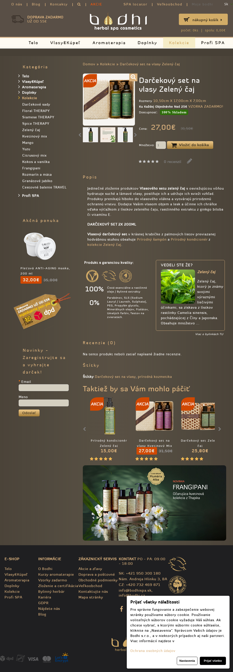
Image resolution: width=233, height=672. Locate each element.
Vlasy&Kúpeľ (65, 42)
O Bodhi (45, 568)
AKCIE (96, 4)
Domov (89, 64)
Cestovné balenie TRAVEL (44, 187)
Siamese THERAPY (38, 117)
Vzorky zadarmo (52, 580)
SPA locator (135, 4)
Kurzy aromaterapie (56, 574)
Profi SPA (213, 42)
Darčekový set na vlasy (115, 376)
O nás (16, 4)
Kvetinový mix (34, 136)
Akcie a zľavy (90, 568)
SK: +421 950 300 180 (140, 573)
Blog (36, 4)
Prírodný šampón (152, 239)
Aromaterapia (109, 42)
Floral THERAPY (36, 111)
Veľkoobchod (169, 4)
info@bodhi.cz (132, 595)
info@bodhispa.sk (135, 590)
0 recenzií (172, 162)
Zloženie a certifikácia (58, 585)
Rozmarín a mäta (37, 174)
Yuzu (26, 149)
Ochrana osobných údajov (152, 651)
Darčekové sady (36, 104)
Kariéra (44, 597)
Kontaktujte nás (93, 591)
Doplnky (147, 42)
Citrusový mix (34, 155)
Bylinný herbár (51, 591)
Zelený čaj (31, 130)
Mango (28, 142)
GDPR (43, 603)
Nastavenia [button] (187, 660)
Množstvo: (152, 145)
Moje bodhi (202, 4)
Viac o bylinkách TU (209, 334)
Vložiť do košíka (190, 145)
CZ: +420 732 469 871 (139, 584)
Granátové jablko (37, 181)
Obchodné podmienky (98, 580)
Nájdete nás (49, 608)
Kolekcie (179, 42)
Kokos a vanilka (36, 162)
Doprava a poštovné (97, 574)
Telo (33, 42)
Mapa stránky (91, 597)
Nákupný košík (207, 20)
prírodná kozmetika (155, 376)
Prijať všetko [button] (213, 660)
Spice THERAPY (35, 123)
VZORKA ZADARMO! (205, 106)
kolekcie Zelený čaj (104, 244)
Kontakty (59, 4)
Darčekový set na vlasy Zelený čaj (150, 64)
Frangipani (31, 168)
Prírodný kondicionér (189, 239)
